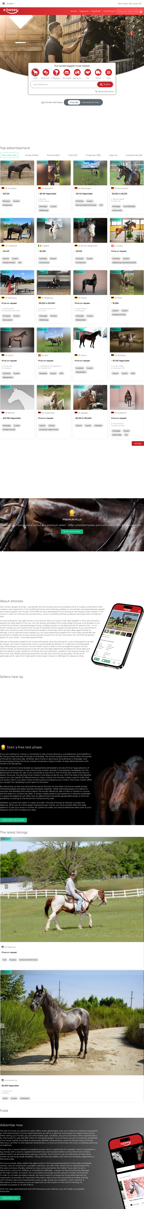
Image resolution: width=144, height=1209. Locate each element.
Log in (141, 11)
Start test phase (72, 531)
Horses (73, 11)
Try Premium (109, 11)
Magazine (83, 11)
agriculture (77, 72)
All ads (137, 443)
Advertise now (10, 1198)
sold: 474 (137, 3)
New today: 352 (125, 3)
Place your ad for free (127, 11)
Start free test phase (13, 820)
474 (43, 102)
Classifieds (96, 11)
